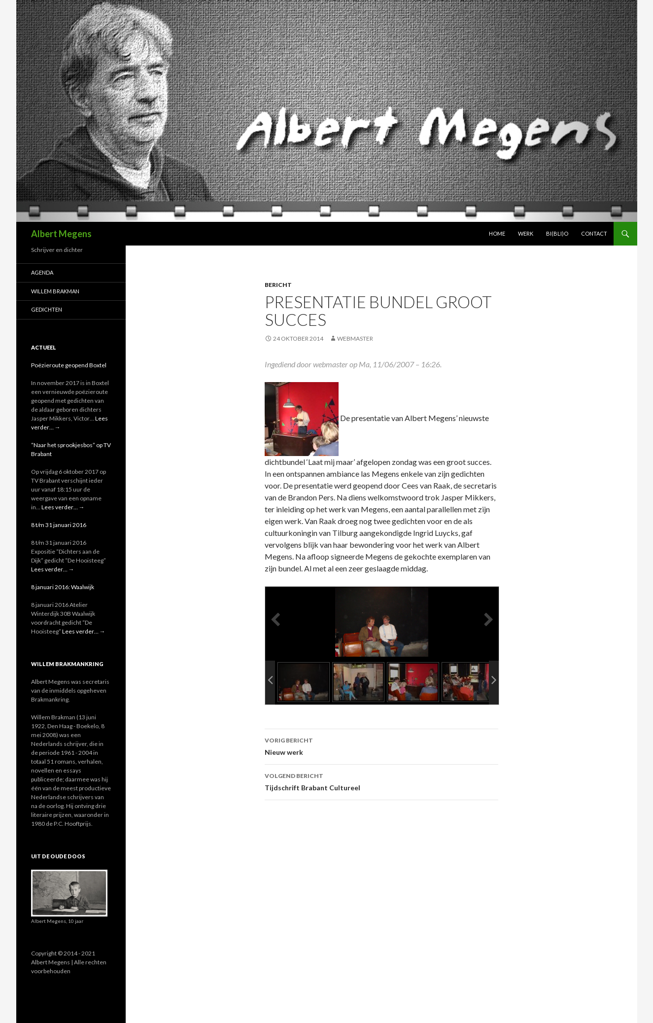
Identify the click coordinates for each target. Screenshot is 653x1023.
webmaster (355, 338)
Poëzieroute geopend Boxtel (68, 365)
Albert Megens (61, 233)
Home (497, 233)
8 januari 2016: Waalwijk (62, 587)
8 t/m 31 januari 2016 (58, 525)
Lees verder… (63, 507)
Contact (594, 233)
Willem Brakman (55, 291)
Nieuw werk (381, 745)
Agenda (42, 272)
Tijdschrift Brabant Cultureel (381, 781)
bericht (278, 284)
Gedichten (46, 309)
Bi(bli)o (557, 233)
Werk (525, 233)
